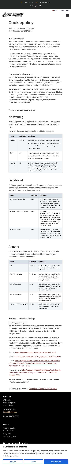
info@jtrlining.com (10, 412)
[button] (67, 15)
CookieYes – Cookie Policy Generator (43, 389)
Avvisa (33, 462)
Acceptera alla (56, 462)
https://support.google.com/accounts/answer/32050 (35, 352)
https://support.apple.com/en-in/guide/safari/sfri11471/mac (37, 357)
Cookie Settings (18, 323)
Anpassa (13, 462)
